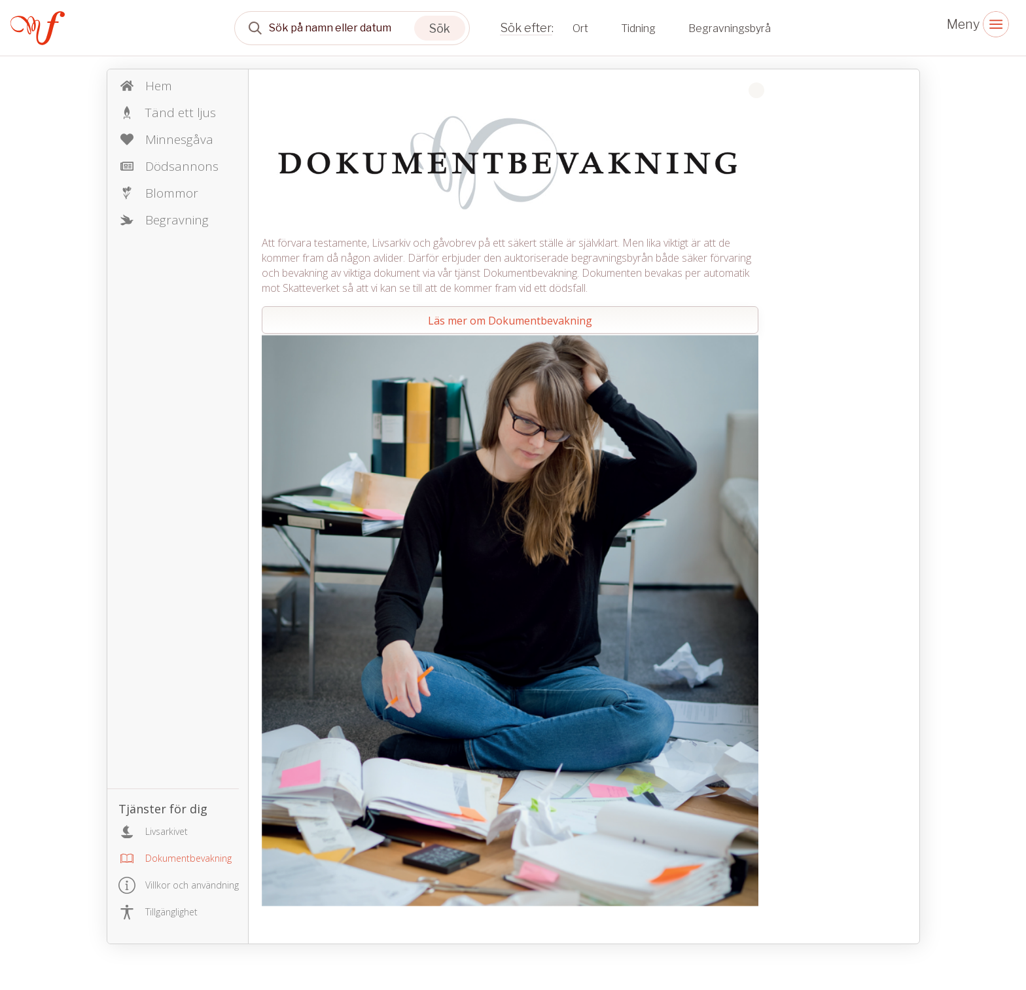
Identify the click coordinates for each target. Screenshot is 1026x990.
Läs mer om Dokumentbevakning (510, 320)
